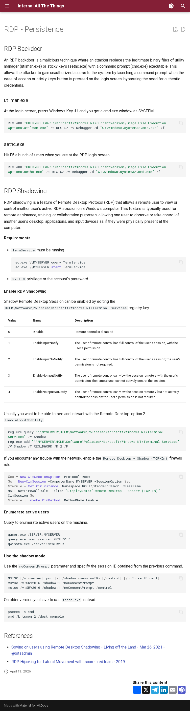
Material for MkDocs (34, 705)
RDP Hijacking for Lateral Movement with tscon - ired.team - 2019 (68, 661)
